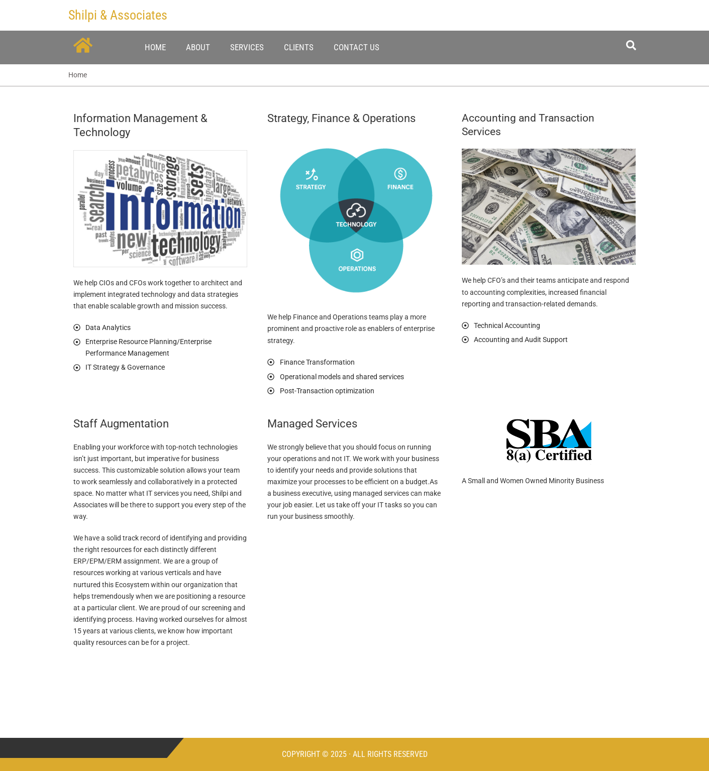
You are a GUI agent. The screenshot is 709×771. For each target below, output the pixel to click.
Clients (299, 47)
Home (155, 47)
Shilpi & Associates (117, 15)
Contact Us (356, 47)
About (198, 47)
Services (247, 47)
